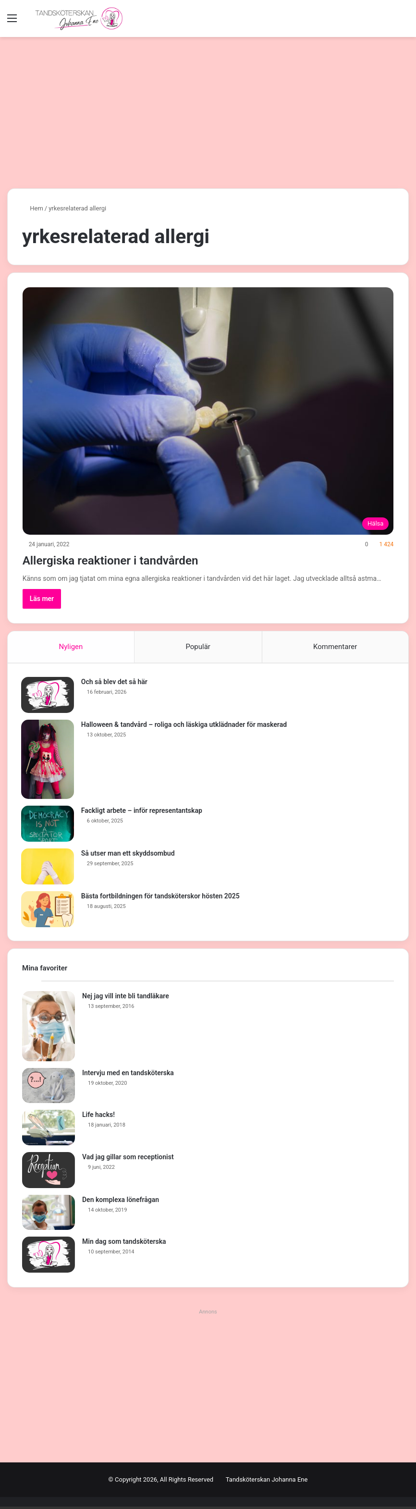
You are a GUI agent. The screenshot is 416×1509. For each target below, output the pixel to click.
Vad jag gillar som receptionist (128, 1159)
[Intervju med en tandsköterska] (48, 1087)
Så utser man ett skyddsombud (129, 854)
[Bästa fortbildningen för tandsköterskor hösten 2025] (48, 910)
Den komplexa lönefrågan (120, 1201)
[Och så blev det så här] (48, 696)
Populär (197, 646)
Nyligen (71, 646)
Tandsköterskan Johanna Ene (267, 1481)
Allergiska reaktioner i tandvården (131, 559)
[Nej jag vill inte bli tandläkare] (48, 1028)
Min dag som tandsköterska (124, 1244)
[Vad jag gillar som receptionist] (48, 1172)
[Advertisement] (208, 109)
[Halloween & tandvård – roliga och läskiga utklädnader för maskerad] (48, 760)
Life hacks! (98, 1117)
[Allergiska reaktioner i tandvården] (208, 410)
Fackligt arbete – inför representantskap (142, 811)
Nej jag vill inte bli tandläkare (125, 998)
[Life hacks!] (48, 1130)
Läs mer (42, 598)
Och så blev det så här (115, 683)
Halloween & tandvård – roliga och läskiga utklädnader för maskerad (185, 725)
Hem (32, 208)
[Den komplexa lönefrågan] (48, 1214)
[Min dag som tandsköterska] (48, 1257)
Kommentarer (335, 646)
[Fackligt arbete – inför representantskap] (48, 825)
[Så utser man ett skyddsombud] (48, 867)
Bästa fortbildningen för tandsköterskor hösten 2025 (161, 897)
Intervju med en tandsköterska (128, 1075)
